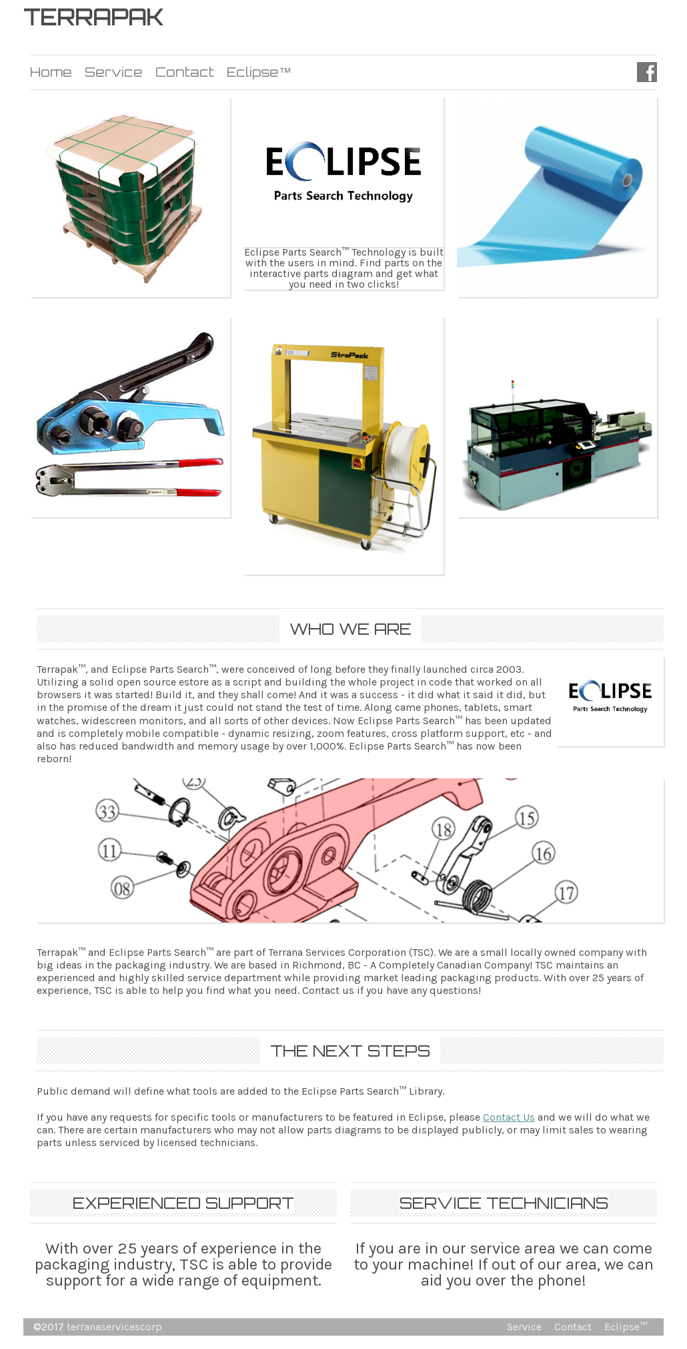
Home (51, 72)
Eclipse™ (259, 72)
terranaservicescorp (114, 1326)
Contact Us (509, 1117)
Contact (184, 72)
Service (114, 72)
